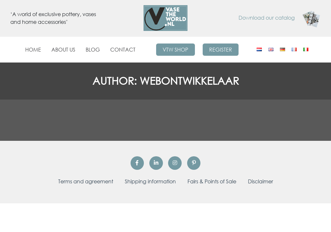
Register (220, 49)
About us (63, 49)
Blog (93, 49)
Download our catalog (280, 18)
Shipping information (150, 181)
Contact (122, 49)
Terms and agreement (85, 181)
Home (33, 49)
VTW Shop (175, 49)
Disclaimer (260, 181)
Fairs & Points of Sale (211, 181)
